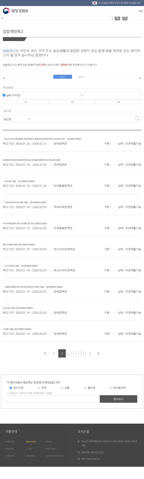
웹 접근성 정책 (13, 459)
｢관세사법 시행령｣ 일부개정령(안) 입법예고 (31, 318)
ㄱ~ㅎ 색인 (31, 459)
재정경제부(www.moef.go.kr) (16, 11)
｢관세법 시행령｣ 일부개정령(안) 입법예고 (30, 339)
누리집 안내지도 (14, 466)
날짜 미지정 (13, 98)
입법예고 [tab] (61, 78)
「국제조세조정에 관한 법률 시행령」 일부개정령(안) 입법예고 (44, 213)
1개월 (72, 107)
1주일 (25, 107)
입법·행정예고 (22, 30)
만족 (43, 399)
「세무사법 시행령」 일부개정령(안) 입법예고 (33, 191)
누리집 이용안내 (14, 453)
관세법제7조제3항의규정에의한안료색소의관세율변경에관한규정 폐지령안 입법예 (57, 170)
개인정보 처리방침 (35, 453)
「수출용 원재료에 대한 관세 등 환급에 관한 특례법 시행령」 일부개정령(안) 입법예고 (59, 297)
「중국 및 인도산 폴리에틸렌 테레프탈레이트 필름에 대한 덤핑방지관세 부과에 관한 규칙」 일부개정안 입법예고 (72, 147)
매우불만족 (119, 399)
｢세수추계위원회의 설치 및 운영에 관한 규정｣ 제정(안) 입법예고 (44, 234)
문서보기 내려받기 (55, 459)
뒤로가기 (5, 20)
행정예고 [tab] (83, 78)
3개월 (118, 107)
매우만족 (18, 399)
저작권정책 (51, 453)
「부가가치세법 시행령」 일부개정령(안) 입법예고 (36, 276)
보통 (67, 399)
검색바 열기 (131, 10)
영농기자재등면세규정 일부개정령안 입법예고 (33, 255)
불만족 (91, 399)
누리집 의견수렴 (34, 466)
